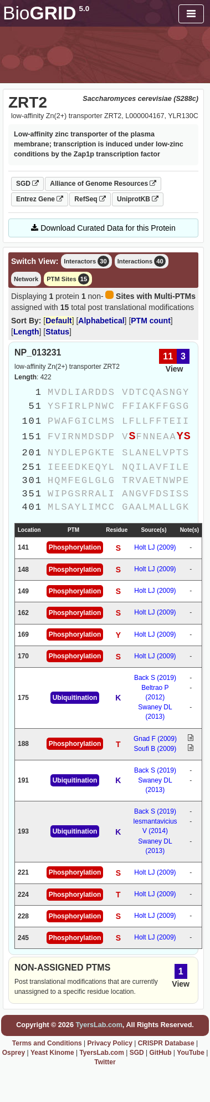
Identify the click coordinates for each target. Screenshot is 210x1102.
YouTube (190, 1053)
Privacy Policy (109, 1043)
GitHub (160, 1053)
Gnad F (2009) (155, 739)
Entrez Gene (39, 199)
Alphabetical (101, 320)
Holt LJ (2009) (155, 547)
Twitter (104, 1062)
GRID (46, 13)
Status (57, 331)
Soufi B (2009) (155, 749)
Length (26, 331)
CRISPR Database (166, 1043)
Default (58, 320)
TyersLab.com (98, 1025)
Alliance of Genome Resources (103, 183)
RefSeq (90, 199)
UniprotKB (137, 199)
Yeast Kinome (52, 1053)
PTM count (151, 320)
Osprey (13, 1053)
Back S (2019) (155, 678)
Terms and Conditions (47, 1043)
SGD (27, 183)
